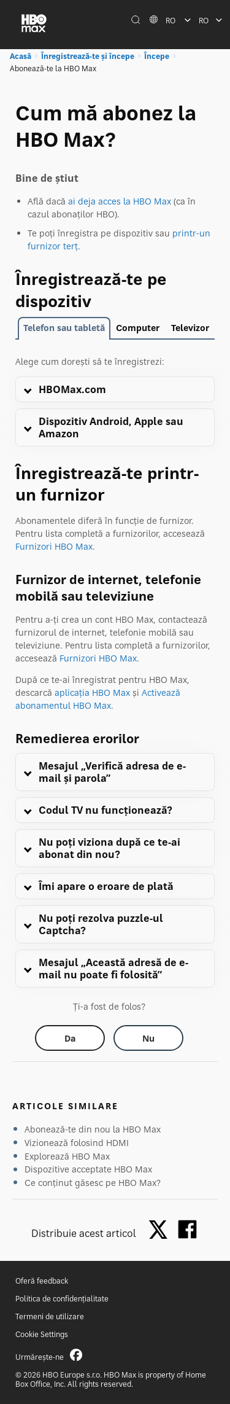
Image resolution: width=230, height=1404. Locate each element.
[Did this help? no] (148, 1038)
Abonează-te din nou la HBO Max (93, 1129)
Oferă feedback (41, 1281)
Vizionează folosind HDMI (77, 1143)
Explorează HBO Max (67, 1156)
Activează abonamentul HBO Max (97, 699)
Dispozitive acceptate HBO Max (88, 1169)
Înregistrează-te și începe (87, 56)
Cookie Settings (41, 1334)
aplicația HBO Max (92, 692)
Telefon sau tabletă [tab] (64, 327)
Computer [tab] (137, 327)
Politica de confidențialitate (62, 1298)
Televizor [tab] (190, 327)
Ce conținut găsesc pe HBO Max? (93, 1182)
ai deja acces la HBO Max (119, 201)
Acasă (20, 56)
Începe (156, 56)
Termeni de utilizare (49, 1316)
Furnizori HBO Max (54, 546)
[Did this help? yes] (70, 1038)
